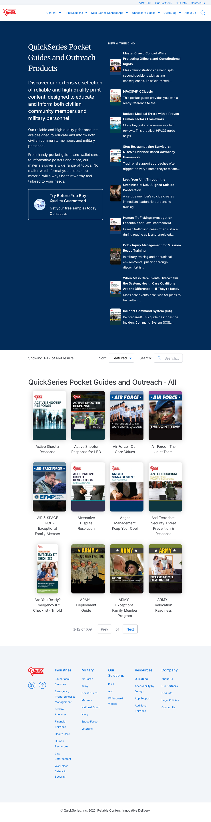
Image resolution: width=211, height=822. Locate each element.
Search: (145, 358)
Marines (87, 700)
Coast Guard (89, 693)
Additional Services (141, 708)
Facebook (42, 685)
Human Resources (61, 743)
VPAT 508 (145, 3)
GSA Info (181, 3)
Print (111, 684)
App (110, 691)
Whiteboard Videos (143, 12)
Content (51, 12)
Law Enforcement (63, 756)
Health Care (62, 734)
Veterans (87, 728)
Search (205, 12)
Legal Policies (170, 700)
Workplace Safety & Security (61, 771)
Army (85, 686)
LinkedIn (31, 685)
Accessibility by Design (144, 688)
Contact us (58, 213)
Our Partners (163, 3)
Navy (85, 714)
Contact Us (198, 3)
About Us (190, 12)
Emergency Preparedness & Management (65, 697)
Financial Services (60, 724)
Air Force (87, 679)
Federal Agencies (60, 711)
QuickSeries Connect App (107, 12)
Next (130, 629)
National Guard (91, 707)
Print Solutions (74, 12)
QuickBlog (170, 12)
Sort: (103, 358)
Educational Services (62, 681)
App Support (142, 698)
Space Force (90, 721)
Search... (168, 358)
